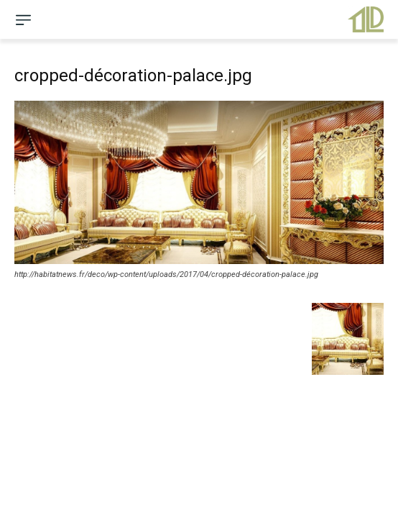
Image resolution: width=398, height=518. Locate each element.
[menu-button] (23, 19)
